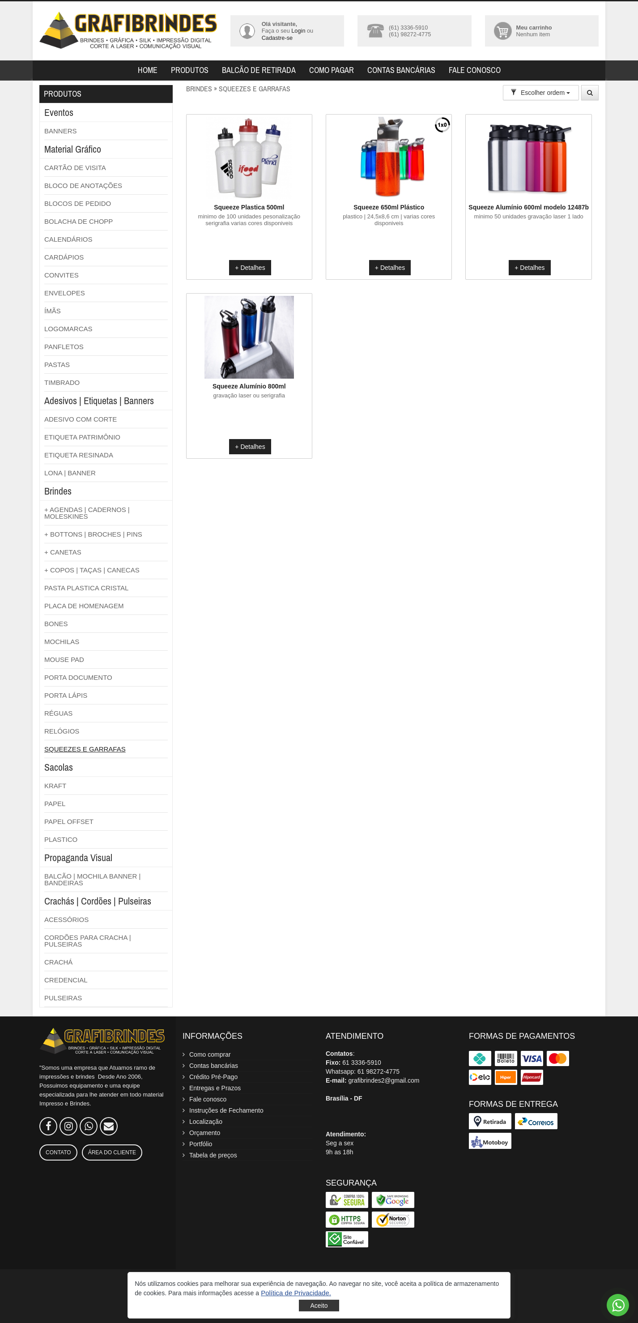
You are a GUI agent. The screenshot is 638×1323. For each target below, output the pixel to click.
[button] (296, 1293)
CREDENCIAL (66, 980)
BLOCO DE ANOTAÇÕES (83, 185)
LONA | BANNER (70, 473)
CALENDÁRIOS (68, 239)
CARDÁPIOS (64, 257)
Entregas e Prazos (215, 1088)
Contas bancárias (401, 70)
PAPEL (54, 803)
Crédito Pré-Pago (213, 1076)
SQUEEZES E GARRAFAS (85, 749)
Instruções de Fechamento (226, 1110)
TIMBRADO (62, 382)
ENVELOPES (64, 293)
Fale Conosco (475, 70)
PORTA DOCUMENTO (78, 677)
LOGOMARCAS (68, 329)
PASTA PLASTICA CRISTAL (86, 588)
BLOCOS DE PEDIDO (77, 203)
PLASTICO (60, 839)
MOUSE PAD (64, 659)
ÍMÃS (52, 311)
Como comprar (210, 1054)
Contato (58, 1152)
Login (298, 30)
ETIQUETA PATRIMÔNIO (82, 437)
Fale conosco (207, 1099)
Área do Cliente (112, 1152)
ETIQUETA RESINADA (78, 455)
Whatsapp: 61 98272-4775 (363, 1071)
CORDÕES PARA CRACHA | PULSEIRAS (87, 941)
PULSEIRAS (63, 998)
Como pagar (331, 70)
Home (147, 70)
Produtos (189, 70)
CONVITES (61, 275)
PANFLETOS (64, 346)
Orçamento (204, 1132)
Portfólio (200, 1144)
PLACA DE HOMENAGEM (84, 606)
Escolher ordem (540, 92)
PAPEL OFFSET (69, 821)
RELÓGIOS (61, 731)
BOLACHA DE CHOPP (78, 221)
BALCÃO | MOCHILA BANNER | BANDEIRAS (92, 879)
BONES (56, 623)
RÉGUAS (58, 713)
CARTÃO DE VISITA (75, 167)
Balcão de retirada (259, 70)
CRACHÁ (58, 962)
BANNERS (60, 131)
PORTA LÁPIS (65, 695)
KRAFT (55, 786)
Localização (205, 1121)
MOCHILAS (61, 641)
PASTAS (57, 364)
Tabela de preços (213, 1155)
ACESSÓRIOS (66, 919)
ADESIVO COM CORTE (80, 419)
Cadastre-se (277, 37)
